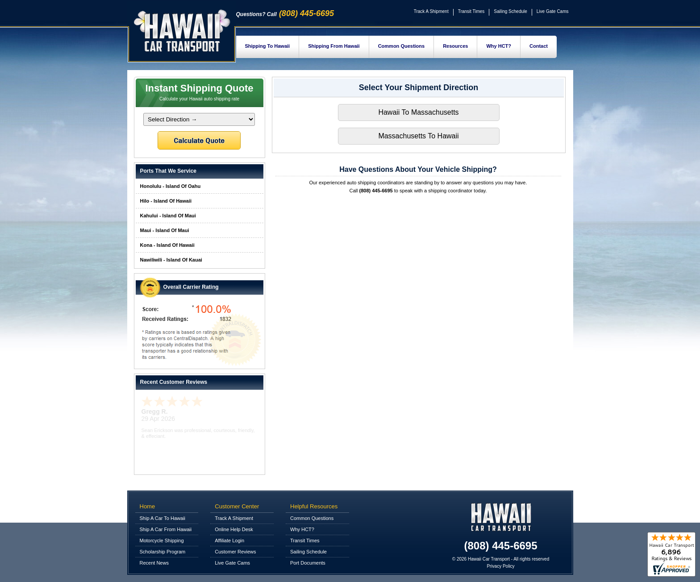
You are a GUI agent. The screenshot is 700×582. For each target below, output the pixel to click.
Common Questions (401, 46)
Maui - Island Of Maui (164, 230)
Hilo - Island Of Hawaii (166, 201)
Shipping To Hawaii (267, 46)
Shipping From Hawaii (334, 46)
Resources (455, 46)
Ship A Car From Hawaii (166, 529)
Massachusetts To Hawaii (418, 136)
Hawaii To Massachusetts (418, 112)
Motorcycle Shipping (162, 540)
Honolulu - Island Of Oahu (170, 186)
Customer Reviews (235, 551)
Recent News (154, 562)
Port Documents (307, 562)
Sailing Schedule (510, 11)
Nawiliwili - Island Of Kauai (171, 259)
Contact (538, 46)
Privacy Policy (500, 566)
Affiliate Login (229, 540)
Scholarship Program (163, 551)
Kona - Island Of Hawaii (167, 245)
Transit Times (471, 11)
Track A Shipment (431, 11)
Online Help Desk (234, 529)
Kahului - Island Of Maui (168, 215)
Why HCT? (498, 46)
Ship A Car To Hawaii (163, 518)
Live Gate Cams (553, 11)
